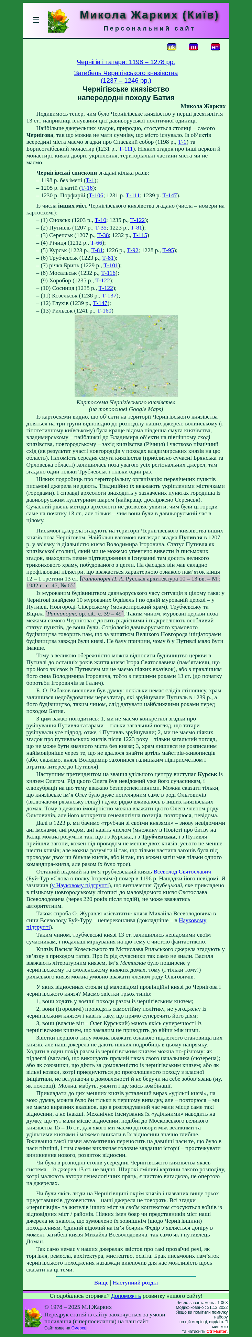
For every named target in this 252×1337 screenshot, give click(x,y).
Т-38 (103, 235)
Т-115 (140, 235)
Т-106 (96, 195)
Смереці (79, 1328)
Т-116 (108, 273)
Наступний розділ (135, 1282)
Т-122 (137, 220)
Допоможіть (126, 1296)
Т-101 (110, 265)
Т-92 (133, 250)
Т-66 (96, 242)
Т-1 (182, 142)
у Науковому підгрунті (80, 885)
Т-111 (126, 148)
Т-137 (109, 295)
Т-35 (101, 227)
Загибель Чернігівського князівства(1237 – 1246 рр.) (126, 76)
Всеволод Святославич (182, 871)
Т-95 (168, 250)
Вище (101, 1282)
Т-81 (136, 227)
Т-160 (104, 310)
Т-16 (87, 188)
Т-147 (169, 195)
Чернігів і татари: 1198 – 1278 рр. (126, 62)
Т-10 (100, 220)
